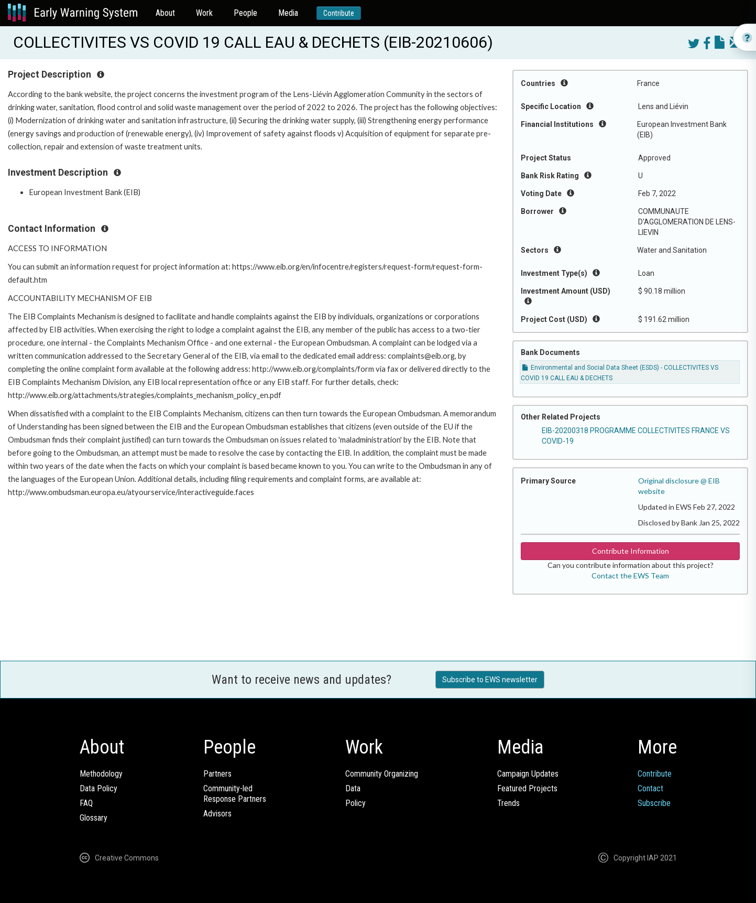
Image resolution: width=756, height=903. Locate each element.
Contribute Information (630, 550)
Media (288, 13)
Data (352, 788)
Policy (355, 803)
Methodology (101, 774)
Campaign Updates (527, 774)
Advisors (217, 814)
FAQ (86, 803)
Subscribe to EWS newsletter (490, 679)
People (245, 13)
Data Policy (98, 788)
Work (204, 13)
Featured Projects (527, 788)
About (165, 13)
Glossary (93, 818)
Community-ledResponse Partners (234, 793)
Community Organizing (381, 774)
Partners (217, 774)
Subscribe (654, 803)
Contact (650, 788)
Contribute (338, 13)
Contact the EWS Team (630, 575)
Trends (508, 803)
